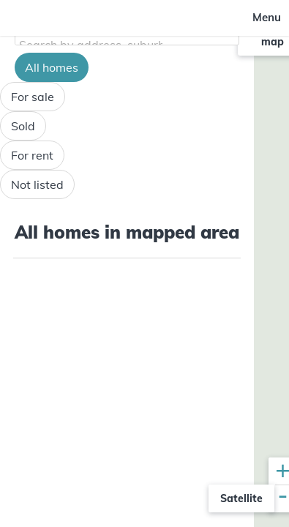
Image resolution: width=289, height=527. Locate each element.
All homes (51, 67)
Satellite (241, 498)
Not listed (37, 184)
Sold (23, 126)
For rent (32, 155)
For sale (32, 96)
